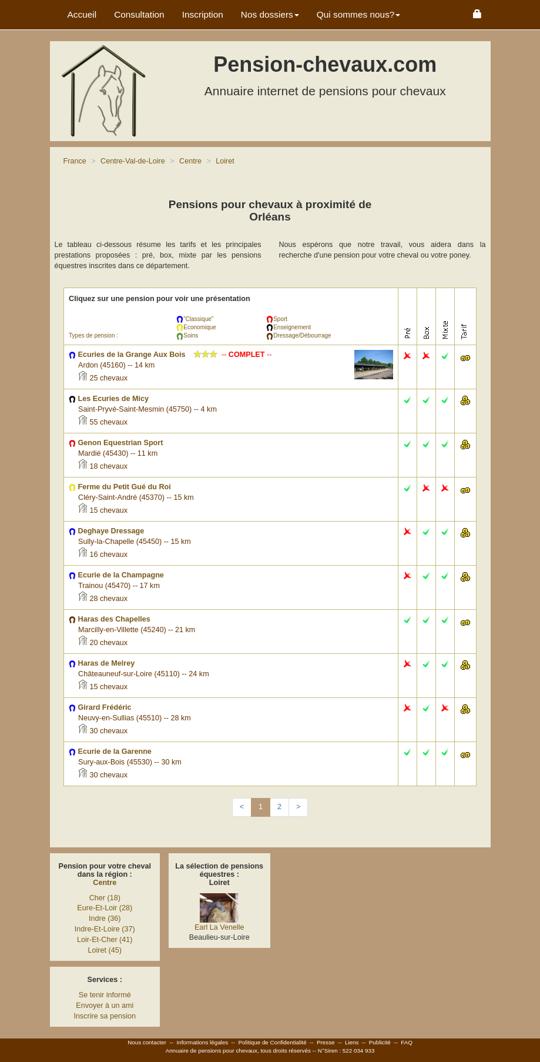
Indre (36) (105, 918)
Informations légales (202, 1042)
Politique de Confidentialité (273, 1042)
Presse (326, 1042)
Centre (104, 883)
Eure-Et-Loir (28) (104, 908)
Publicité (380, 1042)
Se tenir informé (105, 995)
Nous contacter (147, 1042)
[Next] (298, 807)
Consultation (139, 14)
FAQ (406, 1042)
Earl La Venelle (219, 927)
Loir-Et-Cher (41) (104, 940)
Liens (351, 1042)
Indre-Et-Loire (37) (105, 929)
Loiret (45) (105, 950)
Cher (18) (104, 898)
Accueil (82, 14)
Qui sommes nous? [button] (359, 14)
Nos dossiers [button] (270, 14)
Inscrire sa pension (104, 1016)
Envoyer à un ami (104, 1005)
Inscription (202, 14)
